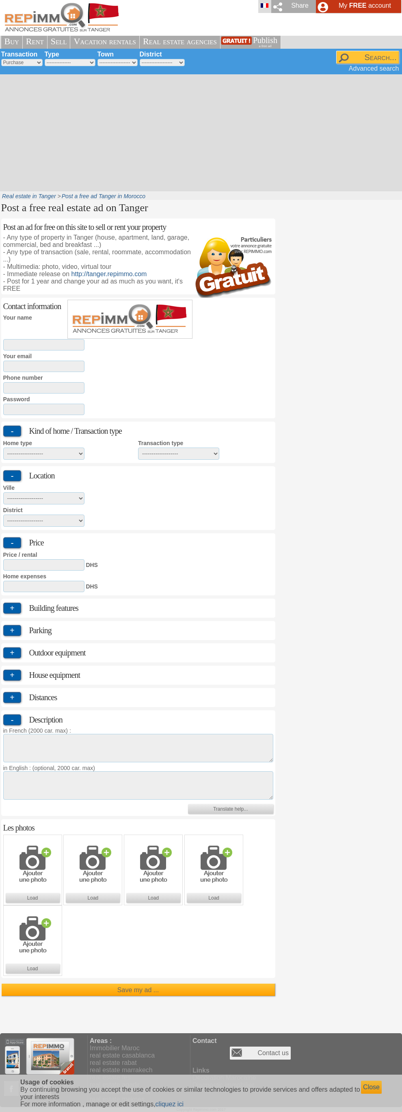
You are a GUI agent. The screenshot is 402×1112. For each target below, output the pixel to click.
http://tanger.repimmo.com (109, 273)
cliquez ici (170, 1104)
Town (105, 54)
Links (201, 1070)
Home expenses (25, 576)
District (151, 54)
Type (52, 54)
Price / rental (20, 555)
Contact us (273, 1052)
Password (16, 399)
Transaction (19, 54)
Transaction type (160, 443)
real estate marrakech (121, 1070)
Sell (59, 41)
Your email (17, 356)
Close (371, 1087)
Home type (17, 443)
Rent (35, 41)
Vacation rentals (104, 41)
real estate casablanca (122, 1055)
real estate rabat (113, 1062)
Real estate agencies (180, 41)
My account (365, 5)
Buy (11, 41)
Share (300, 5)
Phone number (23, 377)
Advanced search (374, 68)
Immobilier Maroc (115, 1048)
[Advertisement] (185, 132)
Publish (265, 42)
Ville (9, 488)
